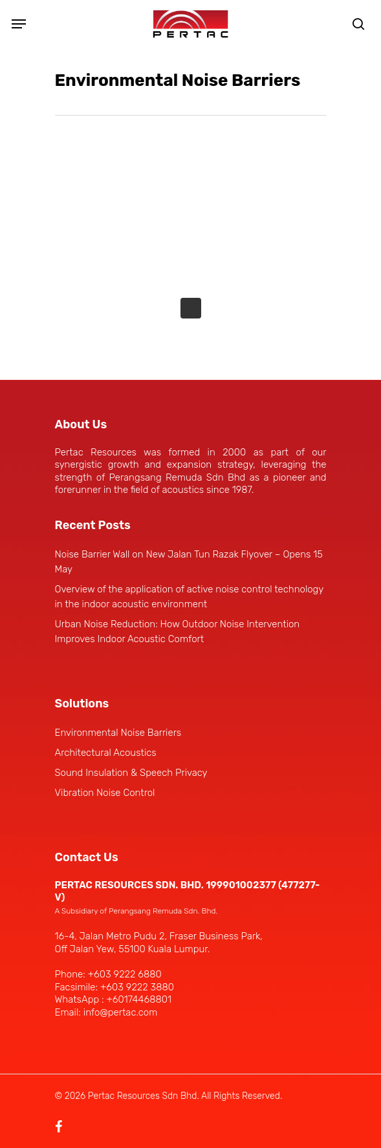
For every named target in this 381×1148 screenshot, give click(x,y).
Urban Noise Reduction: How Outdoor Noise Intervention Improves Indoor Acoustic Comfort (177, 631)
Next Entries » (190, 308)
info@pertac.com (120, 1012)
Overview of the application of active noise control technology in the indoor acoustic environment (189, 596)
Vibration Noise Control (105, 792)
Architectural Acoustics (106, 752)
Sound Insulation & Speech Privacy (131, 772)
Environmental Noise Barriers (118, 732)
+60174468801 (138, 999)
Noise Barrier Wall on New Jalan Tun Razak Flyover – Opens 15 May (189, 561)
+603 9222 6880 (125, 974)
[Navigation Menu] (19, 23)
